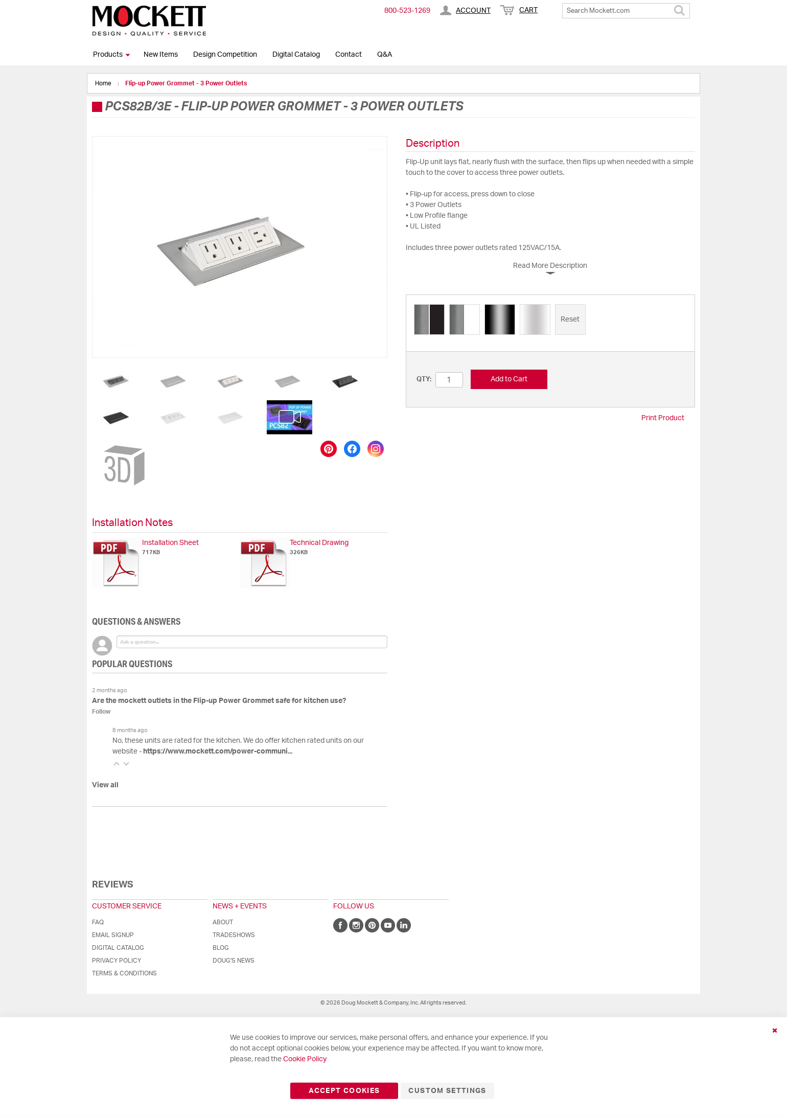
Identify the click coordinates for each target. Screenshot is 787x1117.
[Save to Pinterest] (328, 449)
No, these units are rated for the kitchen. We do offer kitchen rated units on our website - (238, 746)
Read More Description (550, 265)
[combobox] (626, 10)
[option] (429, 319)
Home (104, 83)
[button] (118, 381)
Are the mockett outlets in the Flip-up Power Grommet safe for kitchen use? (219, 700)
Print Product (662, 418)
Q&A (384, 54)
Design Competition (225, 54)
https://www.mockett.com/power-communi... (217, 751)
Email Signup (113, 935)
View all (105, 785)
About (223, 922)
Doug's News (233, 961)
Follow (101, 712)
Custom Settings (447, 1091)
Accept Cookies (344, 1091)
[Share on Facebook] (352, 449)
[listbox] (550, 320)
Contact (348, 54)
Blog (221, 948)
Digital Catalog (296, 54)
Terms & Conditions (124, 973)
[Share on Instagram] (375, 449)
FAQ (98, 922)
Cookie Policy (305, 1059)
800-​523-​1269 (407, 10)
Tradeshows (234, 935)
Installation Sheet (170, 542)
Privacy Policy (116, 961)
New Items (161, 54)
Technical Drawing (319, 542)
